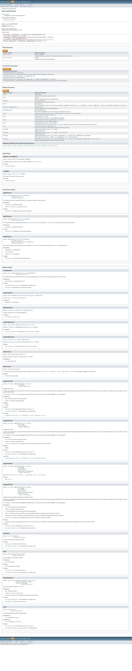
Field (10, 6)
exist (36, 105)
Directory (13, 76)
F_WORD (36, 60)
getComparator (38, 111)
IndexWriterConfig (59, 118)
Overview (3, 1)
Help (29, 1)
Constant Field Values (10, 173)
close (36, 101)
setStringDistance (40, 132)
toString (44, 152)
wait (49, 152)
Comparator (39, 82)
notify (32, 152)
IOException (19, 206)
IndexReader (62, 142)
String (9, 60)
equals (9, 152)
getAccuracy (38, 108)
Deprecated (24, 1)
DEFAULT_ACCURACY (39, 57)
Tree (19, 1)
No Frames (22, 4)
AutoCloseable (11, 19)
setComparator (38, 125)
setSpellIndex (38, 128)
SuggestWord (45, 82)
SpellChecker (6, 76)
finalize (14, 152)
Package (8, 1)
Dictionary (47, 118)
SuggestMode (80, 142)
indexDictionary (39, 118)
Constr (12, 6)
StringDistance (28, 79)
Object (9, 25)
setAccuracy (38, 121)
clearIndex (38, 98)
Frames (17, 4)
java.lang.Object (5, 14)
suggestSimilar (39, 135)
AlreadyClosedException (11, 297)
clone (4, 152)
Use (16, 1)
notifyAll (37, 152)
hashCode (26, 152)
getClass (20, 152)
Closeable (5, 19)
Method (16, 6)
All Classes (30, 4)
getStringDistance (40, 115)
